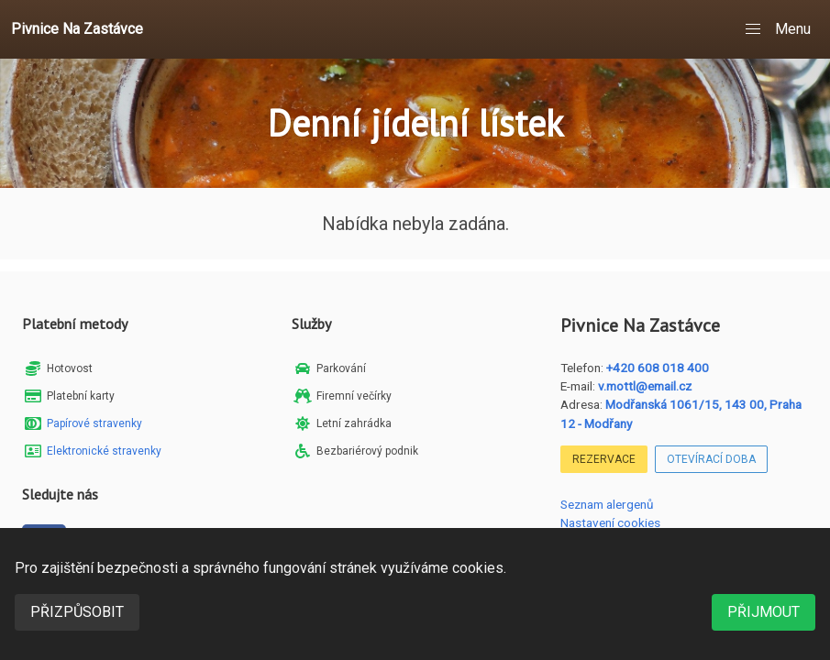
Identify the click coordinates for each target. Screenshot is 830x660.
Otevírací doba (711, 459)
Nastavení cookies (610, 522)
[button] (778, 29)
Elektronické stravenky (104, 451)
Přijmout (763, 612)
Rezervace (604, 459)
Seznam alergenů (607, 504)
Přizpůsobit (77, 612)
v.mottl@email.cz (645, 386)
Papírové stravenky (94, 423)
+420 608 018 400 (657, 367)
